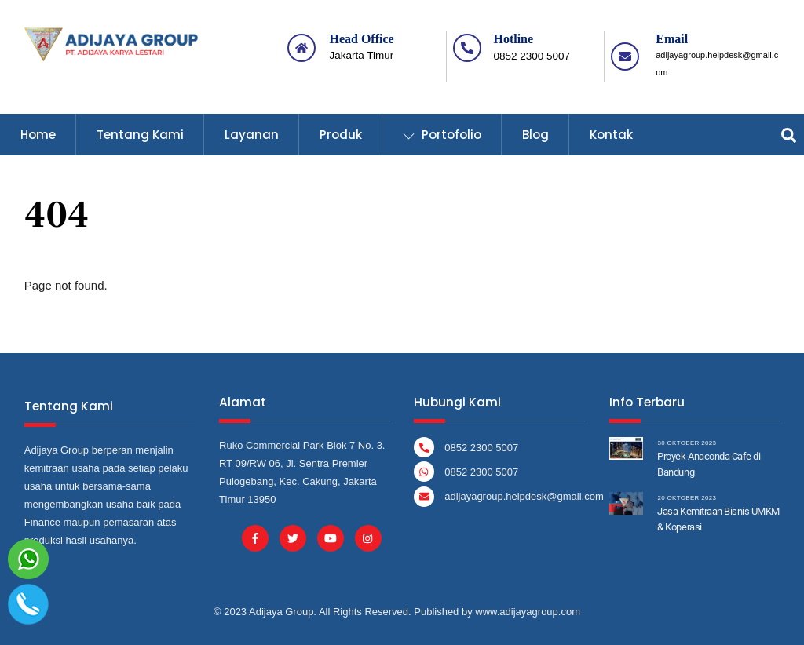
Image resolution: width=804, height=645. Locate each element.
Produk (341, 134)
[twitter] (292, 537)
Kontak (611, 134)
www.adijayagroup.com (527, 612)
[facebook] (255, 537)
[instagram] (368, 537)
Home (38, 134)
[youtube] (330, 537)
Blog (535, 134)
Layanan (252, 134)
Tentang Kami (140, 134)
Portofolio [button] (442, 134)
